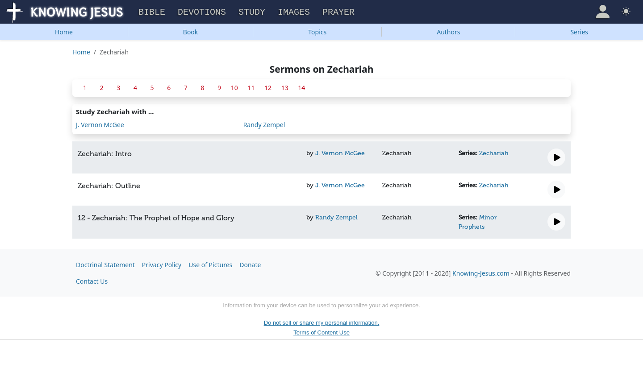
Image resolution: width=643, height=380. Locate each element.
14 (301, 86)
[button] (603, 10)
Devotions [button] (202, 11)
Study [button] (251, 11)
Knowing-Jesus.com (480, 272)
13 (284, 86)
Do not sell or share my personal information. (322, 321)
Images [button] (294, 11)
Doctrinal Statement (105, 263)
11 (251, 86)
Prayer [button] (338, 11)
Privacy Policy (161, 263)
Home (64, 30)
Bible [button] (151, 11)
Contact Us (92, 280)
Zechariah (494, 152)
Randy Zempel (264, 123)
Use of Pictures (210, 263)
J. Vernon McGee (100, 123)
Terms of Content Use (321, 331)
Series (579, 30)
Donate (250, 263)
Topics (317, 30)
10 (234, 86)
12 (267, 86)
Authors (448, 30)
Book (190, 30)
